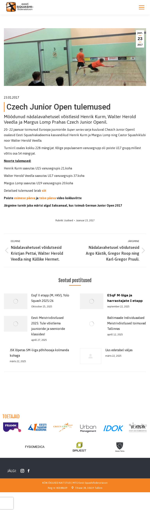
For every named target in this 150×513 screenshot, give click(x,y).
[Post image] (15, 301)
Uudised (68, 220)
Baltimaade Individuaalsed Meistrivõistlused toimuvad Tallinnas (126, 323)
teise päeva (47, 198)
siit (43, 190)
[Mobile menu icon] (141, 7)
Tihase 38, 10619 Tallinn (88, 487)
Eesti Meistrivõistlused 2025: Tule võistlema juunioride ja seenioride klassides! (48, 326)
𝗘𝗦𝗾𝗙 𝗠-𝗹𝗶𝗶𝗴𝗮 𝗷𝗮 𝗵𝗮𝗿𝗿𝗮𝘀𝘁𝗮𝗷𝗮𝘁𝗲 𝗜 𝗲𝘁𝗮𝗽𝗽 (125, 297)
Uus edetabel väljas (119, 350)
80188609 (61, 487)
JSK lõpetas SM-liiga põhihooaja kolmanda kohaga (39, 352)
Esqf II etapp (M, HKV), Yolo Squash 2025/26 (50, 297)
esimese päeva (24, 198)
